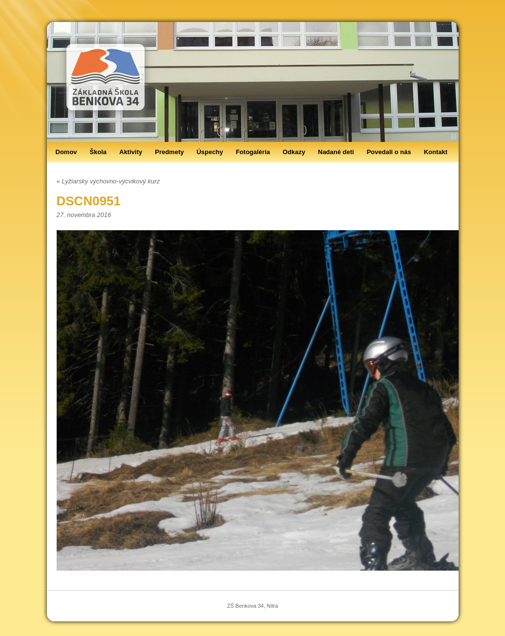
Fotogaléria (253, 152)
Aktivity (130, 152)
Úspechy (209, 152)
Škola (98, 152)
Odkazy (294, 152)
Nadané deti (336, 152)
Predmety (169, 152)
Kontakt (435, 152)
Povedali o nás (389, 152)
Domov (66, 152)
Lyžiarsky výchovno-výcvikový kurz (108, 181)
